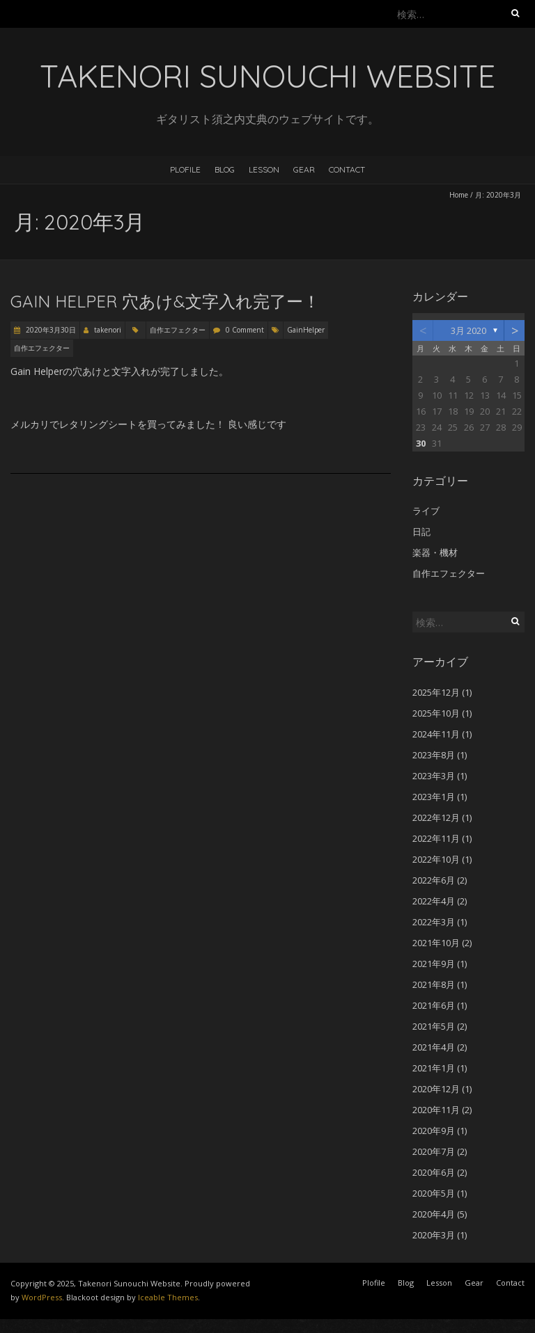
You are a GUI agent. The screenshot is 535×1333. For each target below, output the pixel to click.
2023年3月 (433, 775)
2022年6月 (433, 880)
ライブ (426, 510)
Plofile (185, 169)
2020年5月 (433, 1193)
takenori (107, 330)
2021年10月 (436, 942)
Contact (347, 169)
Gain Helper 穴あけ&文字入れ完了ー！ (165, 301)
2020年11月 (436, 1109)
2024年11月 (436, 734)
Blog (225, 169)
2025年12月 (436, 692)
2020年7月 (433, 1151)
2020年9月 (433, 1130)
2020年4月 (433, 1214)
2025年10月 (436, 713)
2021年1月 (433, 1068)
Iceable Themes (168, 1297)
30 (421, 443)
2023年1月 (433, 796)
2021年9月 (433, 963)
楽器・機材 (435, 552)
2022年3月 (433, 922)
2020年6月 (433, 1172)
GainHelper (306, 330)
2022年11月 (436, 838)
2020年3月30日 (50, 330)
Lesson (264, 169)
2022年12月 (436, 817)
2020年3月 (433, 1235)
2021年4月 (433, 1047)
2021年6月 (433, 1005)
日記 (421, 531)
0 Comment (245, 330)
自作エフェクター (178, 330)
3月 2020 (468, 330)
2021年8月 (433, 984)
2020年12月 (436, 1089)
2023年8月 (433, 755)
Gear (304, 169)
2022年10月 (436, 859)
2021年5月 (433, 1026)
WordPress (42, 1297)
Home (458, 195)
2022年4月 (433, 901)
